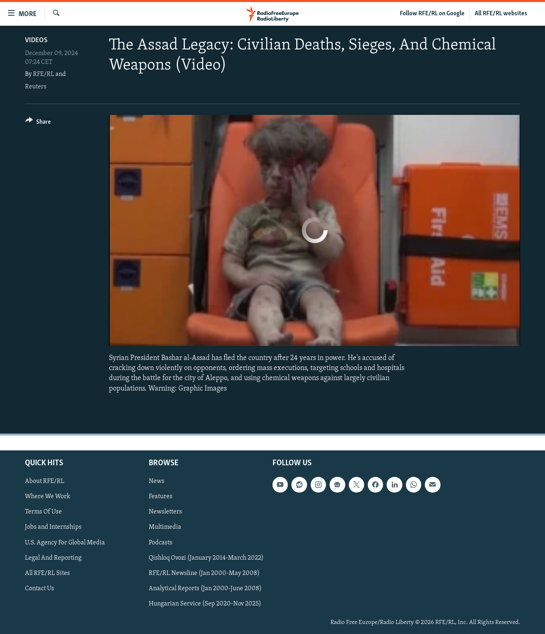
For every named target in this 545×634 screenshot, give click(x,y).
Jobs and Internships (53, 527)
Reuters (36, 87)
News (156, 481)
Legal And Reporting (53, 557)
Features (160, 496)
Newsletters (165, 512)
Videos (36, 40)
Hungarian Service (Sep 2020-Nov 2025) (205, 604)
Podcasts (160, 542)
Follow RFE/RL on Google (432, 13)
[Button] (38, 123)
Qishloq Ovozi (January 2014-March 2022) (206, 557)
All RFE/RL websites (501, 13)
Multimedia (165, 527)
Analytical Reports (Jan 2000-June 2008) (205, 588)
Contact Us (39, 588)
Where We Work (47, 496)
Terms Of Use (43, 512)
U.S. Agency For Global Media (65, 542)
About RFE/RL (44, 481)
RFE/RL (43, 74)
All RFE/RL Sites (47, 573)
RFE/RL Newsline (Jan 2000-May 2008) (204, 573)
